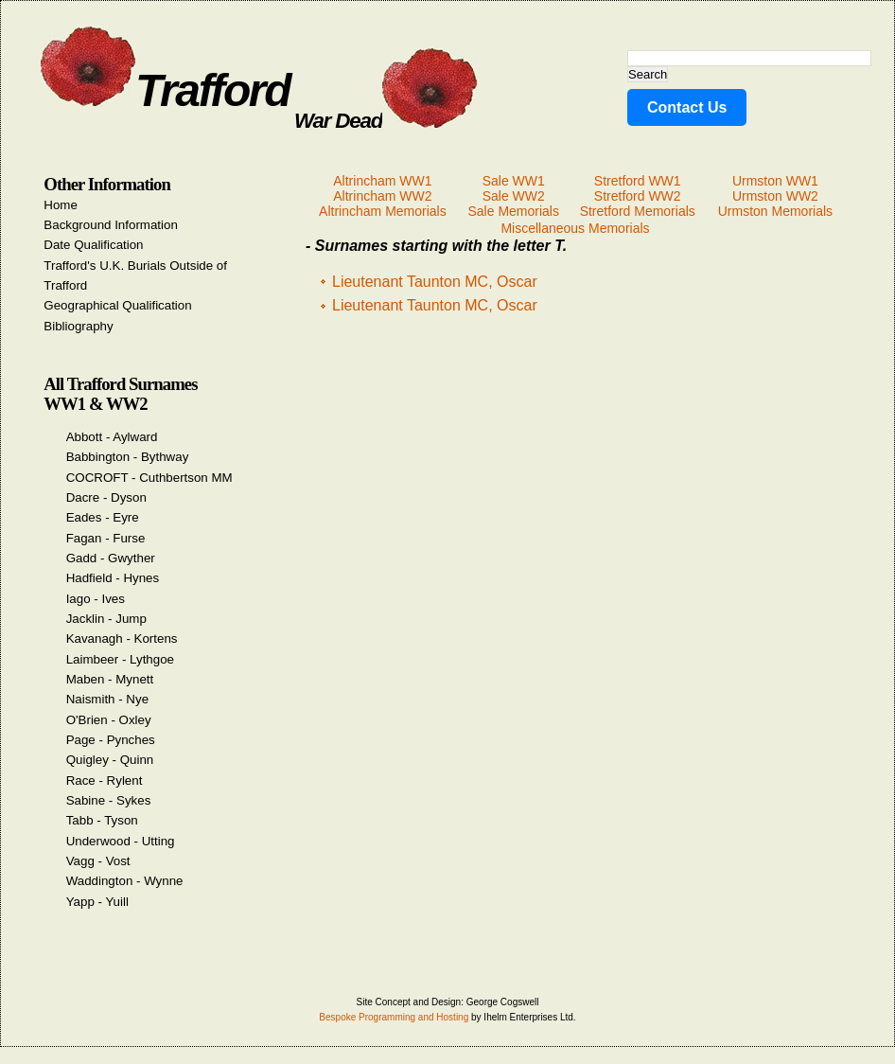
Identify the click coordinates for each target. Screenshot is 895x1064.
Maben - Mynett (110, 679)
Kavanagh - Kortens (122, 638)
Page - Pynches (110, 740)
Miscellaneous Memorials (574, 228)
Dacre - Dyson (106, 497)
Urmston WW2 (775, 196)
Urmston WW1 (775, 180)
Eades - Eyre (102, 517)
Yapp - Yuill (97, 902)
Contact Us (687, 107)
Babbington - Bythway (127, 457)
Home (61, 205)
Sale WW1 (514, 180)
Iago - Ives (95, 599)
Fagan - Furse (106, 538)
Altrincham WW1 (382, 180)
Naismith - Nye (107, 699)
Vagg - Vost (98, 861)
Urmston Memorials (775, 211)
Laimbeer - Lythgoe (120, 659)
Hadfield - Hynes (113, 578)
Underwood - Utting (120, 841)
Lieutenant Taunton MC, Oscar (434, 282)
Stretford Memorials (637, 211)
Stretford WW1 (637, 180)
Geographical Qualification (117, 305)
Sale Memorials (512, 211)
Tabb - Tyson (102, 820)
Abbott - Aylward (112, 437)
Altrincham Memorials (383, 211)
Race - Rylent (104, 780)
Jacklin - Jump (106, 619)
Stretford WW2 (637, 196)
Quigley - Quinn (110, 760)
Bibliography (78, 326)
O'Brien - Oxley (108, 720)
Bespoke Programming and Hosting (393, 1017)
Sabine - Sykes (108, 800)
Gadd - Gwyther (110, 558)
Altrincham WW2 (382, 196)
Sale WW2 (514, 196)
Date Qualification (93, 245)
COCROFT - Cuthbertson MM (149, 477)
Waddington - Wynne (125, 881)
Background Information (111, 225)
